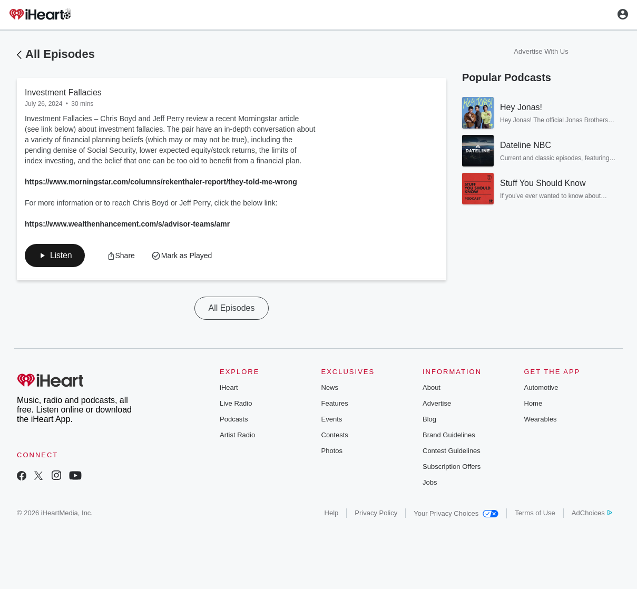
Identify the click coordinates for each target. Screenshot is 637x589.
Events (331, 419)
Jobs (430, 482)
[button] (55, 255)
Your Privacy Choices (456, 513)
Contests (334, 435)
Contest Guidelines (452, 451)
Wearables (540, 419)
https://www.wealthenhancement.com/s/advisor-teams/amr (127, 224)
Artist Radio (237, 435)
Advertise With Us (541, 51)
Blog (429, 419)
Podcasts (234, 419)
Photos (331, 451)
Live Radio (236, 403)
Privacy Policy (376, 513)
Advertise (437, 403)
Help (332, 513)
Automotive (541, 387)
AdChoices (592, 513)
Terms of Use (535, 513)
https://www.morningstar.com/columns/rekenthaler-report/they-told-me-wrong (161, 182)
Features (334, 403)
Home (533, 403)
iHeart (229, 387)
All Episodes (60, 54)
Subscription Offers (452, 466)
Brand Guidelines (449, 435)
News (330, 387)
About (431, 387)
